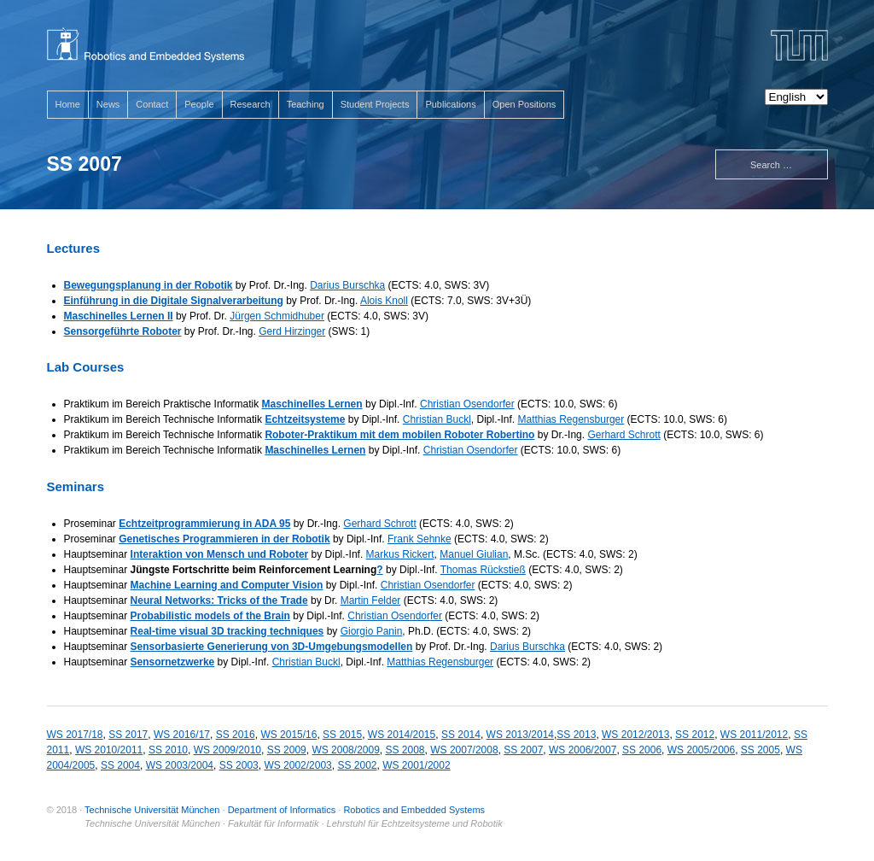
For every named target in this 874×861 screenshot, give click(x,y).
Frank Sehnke (419, 539)
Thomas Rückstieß (483, 570)
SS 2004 (120, 765)
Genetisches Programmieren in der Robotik (224, 539)
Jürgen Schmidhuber (277, 316)
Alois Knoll (384, 301)
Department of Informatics (282, 810)
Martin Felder (371, 600)
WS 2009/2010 (227, 750)
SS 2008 (405, 750)
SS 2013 (576, 735)
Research (250, 104)
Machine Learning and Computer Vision (227, 585)
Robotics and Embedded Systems (414, 810)
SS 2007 (523, 750)
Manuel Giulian (474, 554)
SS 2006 (641, 750)
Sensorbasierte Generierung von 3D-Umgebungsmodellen (272, 647)
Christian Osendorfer (467, 404)
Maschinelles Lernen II (118, 316)
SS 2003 (239, 765)
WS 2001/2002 (416, 765)
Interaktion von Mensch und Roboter (220, 554)
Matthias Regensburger (571, 419)
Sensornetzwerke (173, 662)
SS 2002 (356, 765)
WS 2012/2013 (635, 735)
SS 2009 (286, 750)
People (198, 104)
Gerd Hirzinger (292, 331)
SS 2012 (694, 735)
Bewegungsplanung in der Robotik (148, 285)
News (108, 104)
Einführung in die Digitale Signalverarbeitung (173, 301)
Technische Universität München (151, 810)
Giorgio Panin (372, 631)
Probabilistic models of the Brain (210, 616)
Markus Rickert (400, 554)
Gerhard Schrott (623, 435)
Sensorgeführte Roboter (123, 331)
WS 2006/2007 (582, 750)
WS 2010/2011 (109, 750)
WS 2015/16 (288, 735)
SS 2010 (168, 750)
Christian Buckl (437, 419)
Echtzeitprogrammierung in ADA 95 (204, 524)
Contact (152, 104)
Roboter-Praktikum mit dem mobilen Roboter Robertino (399, 435)
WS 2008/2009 (345, 750)
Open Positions (524, 104)
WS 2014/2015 (401, 735)
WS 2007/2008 (464, 750)
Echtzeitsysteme (305, 419)
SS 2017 (128, 735)
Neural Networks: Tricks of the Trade (219, 600)
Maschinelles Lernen (312, 404)
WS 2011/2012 (754, 735)
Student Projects (375, 104)
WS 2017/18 (75, 735)
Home (67, 104)
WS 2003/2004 (179, 765)
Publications (450, 104)
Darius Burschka (347, 285)
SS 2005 (760, 750)
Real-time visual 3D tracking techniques (227, 631)
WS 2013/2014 (520, 735)
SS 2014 (461, 735)
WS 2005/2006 (701, 750)
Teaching (305, 104)
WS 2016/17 (182, 735)
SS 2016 (235, 735)
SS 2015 (342, 735)
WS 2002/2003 (297, 765)
